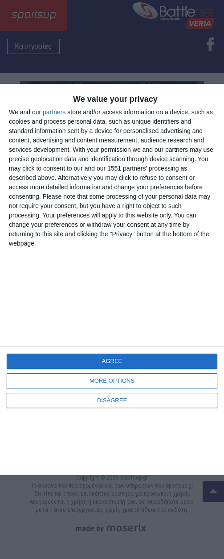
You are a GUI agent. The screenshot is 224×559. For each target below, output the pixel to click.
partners (54, 112)
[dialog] (112, 279)
